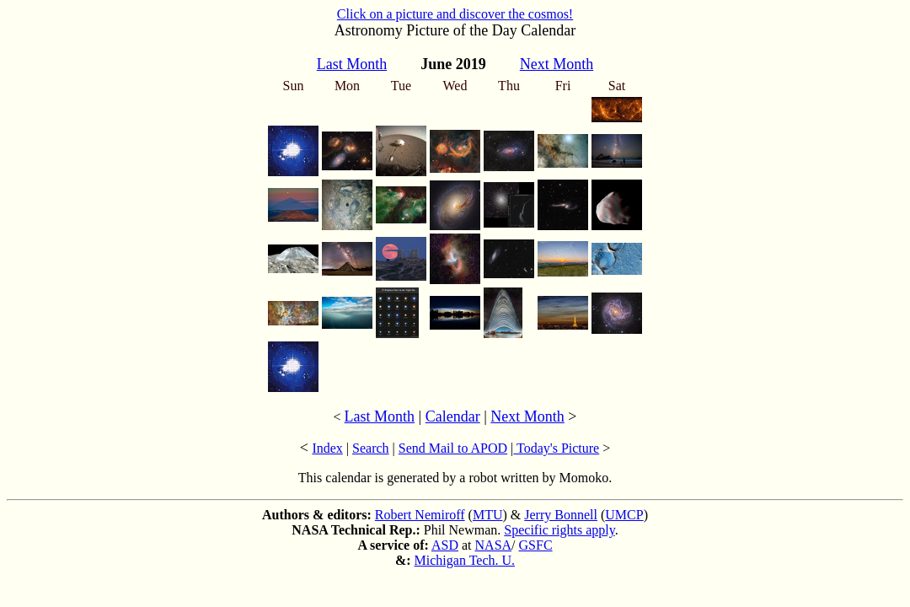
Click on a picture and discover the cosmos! (455, 14)
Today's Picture (556, 448)
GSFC (536, 545)
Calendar (453, 416)
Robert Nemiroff (420, 515)
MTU (488, 515)
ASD (444, 545)
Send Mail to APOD (453, 448)
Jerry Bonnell (560, 515)
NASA (493, 545)
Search (370, 448)
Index (327, 448)
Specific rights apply (559, 530)
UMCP (624, 515)
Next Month (527, 416)
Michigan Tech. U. (465, 560)
